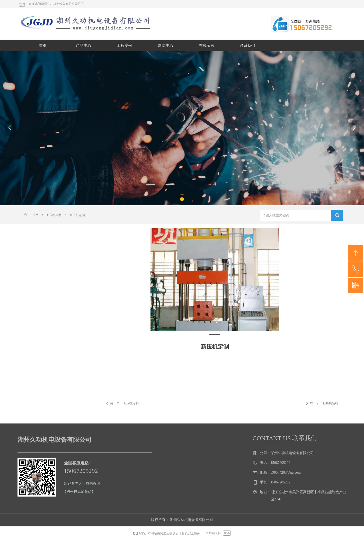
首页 (35, 215)
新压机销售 (54, 215)
